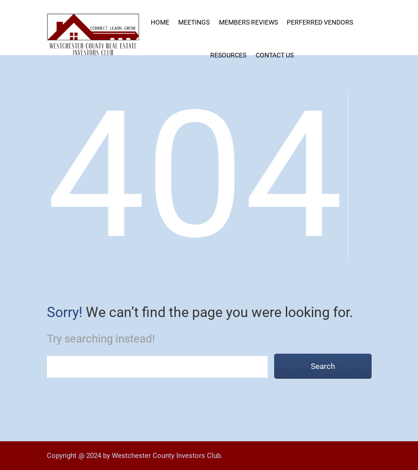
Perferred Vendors (320, 22)
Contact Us (275, 55)
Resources (228, 55)
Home (160, 22)
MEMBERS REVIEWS (248, 22)
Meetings (194, 22)
